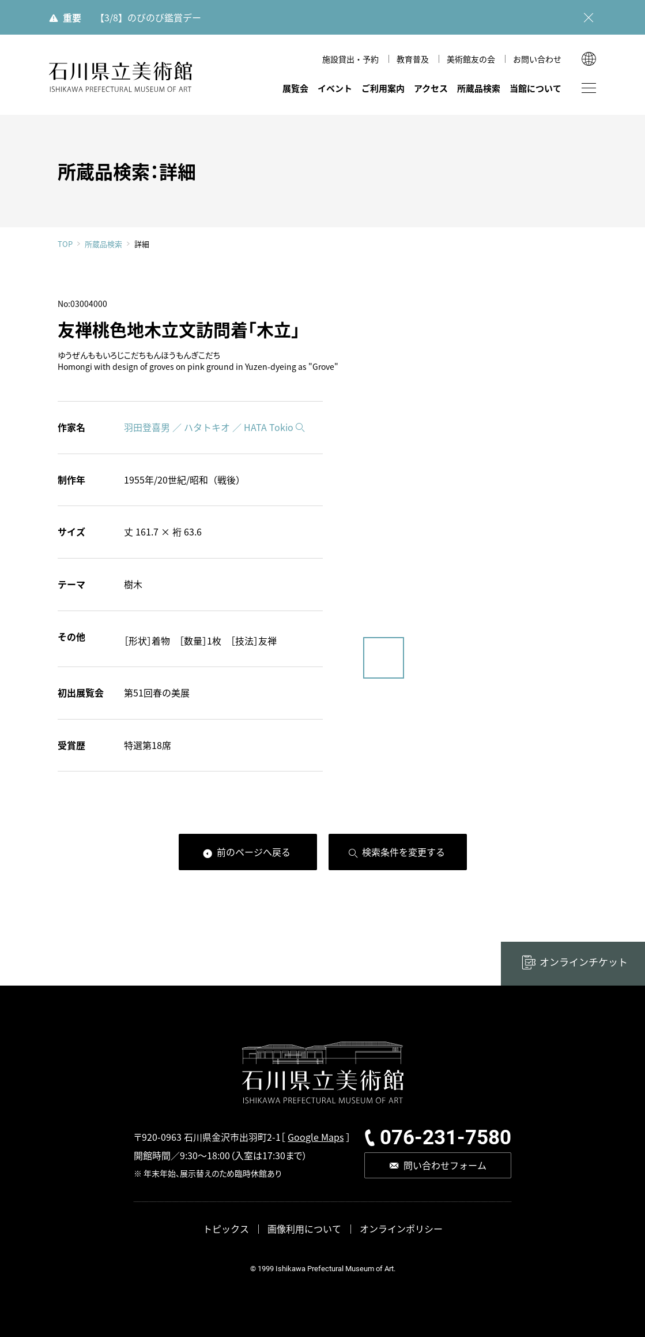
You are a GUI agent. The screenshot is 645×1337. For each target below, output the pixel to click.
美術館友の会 (471, 59)
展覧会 (295, 88)
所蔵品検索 (478, 88)
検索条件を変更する (403, 852)
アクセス (431, 88)
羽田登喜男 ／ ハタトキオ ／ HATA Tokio (208, 427)
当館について (535, 88)
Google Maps (316, 1137)
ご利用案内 (383, 88)
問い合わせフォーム (444, 1165)
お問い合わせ (537, 59)
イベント (335, 88)
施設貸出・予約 (350, 59)
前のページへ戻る (254, 852)
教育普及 (413, 59)
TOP (65, 244)
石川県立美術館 (121, 77)
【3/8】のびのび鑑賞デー (148, 17)
